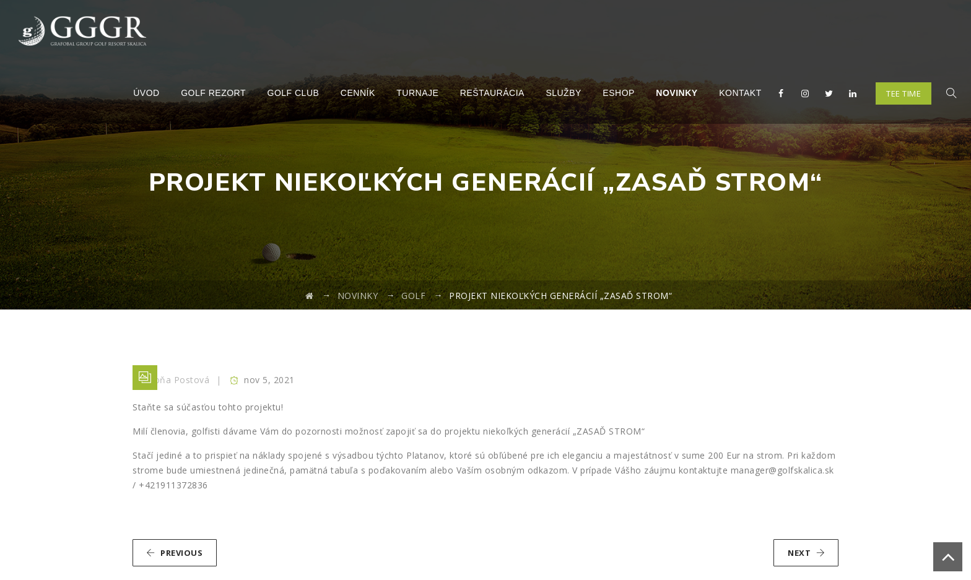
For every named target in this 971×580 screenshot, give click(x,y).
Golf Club (293, 93)
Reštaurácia (492, 93)
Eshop (619, 93)
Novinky (676, 93)
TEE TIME (903, 93)
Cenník (358, 93)
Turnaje (417, 93)
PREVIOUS (174, 552)
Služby (563, 93)
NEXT (806, 552)
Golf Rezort (213, 93)
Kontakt (740, 93)
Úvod (146, 93)
